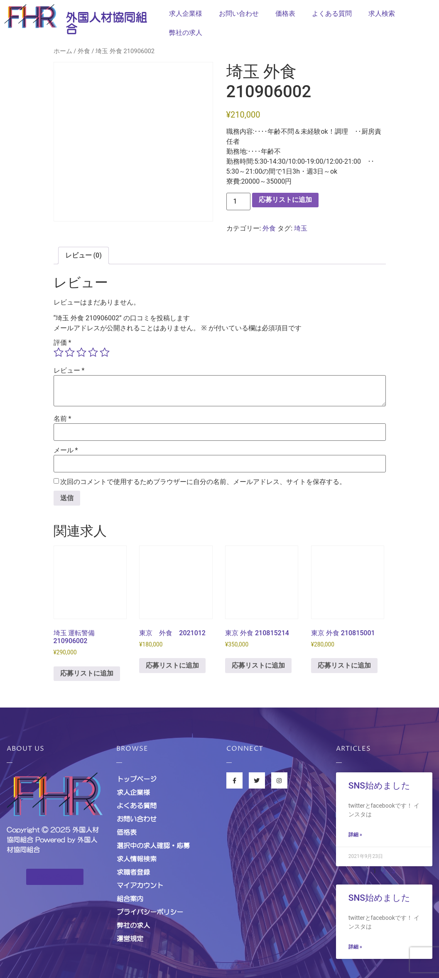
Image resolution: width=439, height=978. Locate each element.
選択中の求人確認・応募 (153, 845)
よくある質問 (332, 13)
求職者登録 (133, 872)
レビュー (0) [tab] (83, 255)
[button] (54, 877)
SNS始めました (379, 786)
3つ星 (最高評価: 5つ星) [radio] (81, 352)
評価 (62, 342)
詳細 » (355, 835)
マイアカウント (140, 885)
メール (66, 450)
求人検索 (381, 13)
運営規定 (130, 938)
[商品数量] (238, 201)
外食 (84, 51)
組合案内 (130, 898)
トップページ (137, 779)
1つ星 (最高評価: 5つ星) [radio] (59, 352)
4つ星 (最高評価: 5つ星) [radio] (93, 352)
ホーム (63, 51)
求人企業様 (185, 13)
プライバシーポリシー (150, 912)
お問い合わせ (239, 13)
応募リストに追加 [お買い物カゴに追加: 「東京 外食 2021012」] (172, 665)
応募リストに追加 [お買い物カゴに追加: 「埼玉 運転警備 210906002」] (86, 673)
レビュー (69, 370)
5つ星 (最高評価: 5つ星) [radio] (105, 352)
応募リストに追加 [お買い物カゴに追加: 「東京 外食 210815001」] (344, 665)
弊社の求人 (185, 33)
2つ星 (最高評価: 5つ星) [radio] (70, 352)
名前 (62, 418)
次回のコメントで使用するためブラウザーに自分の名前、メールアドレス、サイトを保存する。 (203, 482)
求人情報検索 (137, 858)
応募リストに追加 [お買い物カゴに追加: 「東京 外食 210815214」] (258, 665)
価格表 (285, 13)
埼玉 (300, 228)
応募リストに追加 (285, 200)
